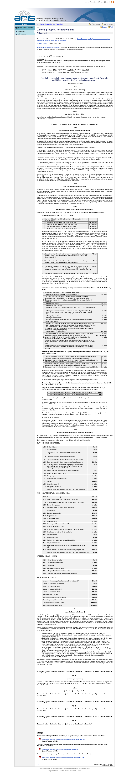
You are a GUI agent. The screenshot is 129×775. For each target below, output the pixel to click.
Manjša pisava (108, 24)
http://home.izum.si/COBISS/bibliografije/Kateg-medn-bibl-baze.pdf (63, 739)
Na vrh (40, 765)
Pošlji (111, 27)
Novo (96, 2)
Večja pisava (96, 24)
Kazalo (92, 2)
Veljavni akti (59, 24)
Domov (25, 24)
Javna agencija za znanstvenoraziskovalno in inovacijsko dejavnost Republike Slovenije (64, 768)
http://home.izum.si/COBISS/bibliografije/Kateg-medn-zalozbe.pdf (63, 757)
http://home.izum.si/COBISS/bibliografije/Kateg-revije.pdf (60, 749)
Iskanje (87, 2)
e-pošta (108, 2)
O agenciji (102, 2)
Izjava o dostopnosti (70, 771)
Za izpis (104, 27)
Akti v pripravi (22, 34)
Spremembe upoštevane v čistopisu (48, 47)
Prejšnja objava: (42, 43)
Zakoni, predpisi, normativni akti (46, 24)
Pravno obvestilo (59, 771)
